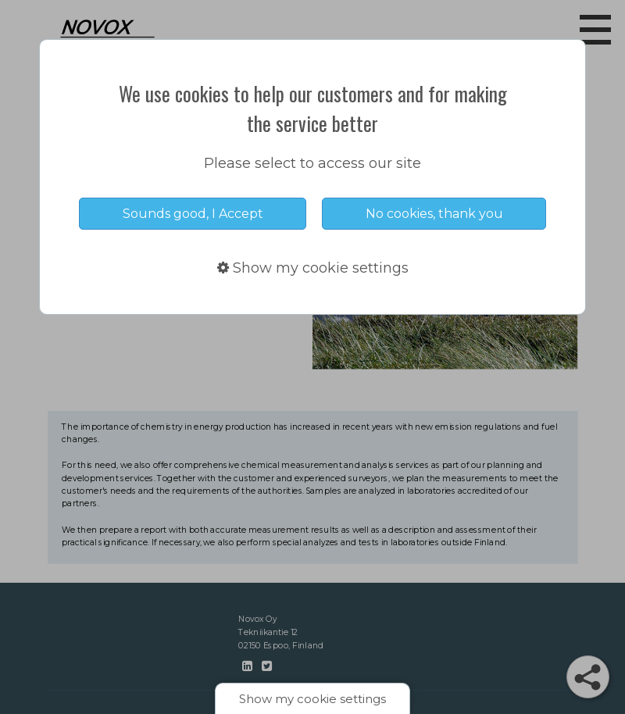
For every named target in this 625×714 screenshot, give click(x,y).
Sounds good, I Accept (193, 213)
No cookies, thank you (434, 213)
